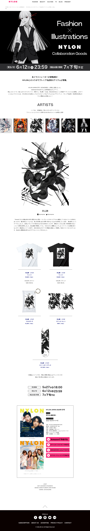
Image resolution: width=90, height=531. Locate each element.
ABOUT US (35, 523)
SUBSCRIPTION (24, 523)
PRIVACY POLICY (57, 523)
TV (56, 1)
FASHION (35, 1)
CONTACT (68, 523)
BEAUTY (42, 1)
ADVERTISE (45, 523)
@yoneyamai (42, 214)
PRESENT (67, 1)
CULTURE (50, 1)
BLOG (61, 1)
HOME (7, 7)
